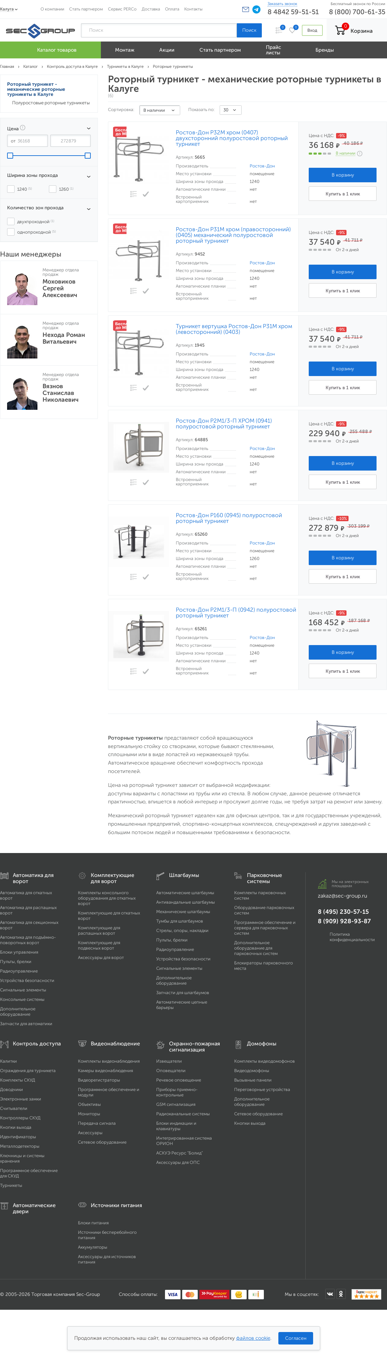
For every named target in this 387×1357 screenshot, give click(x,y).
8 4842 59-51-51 (293, 12)
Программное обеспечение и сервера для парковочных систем (265, 928)
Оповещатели (171, 1070)
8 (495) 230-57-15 (343, 911)
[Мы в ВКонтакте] (330, 1294)
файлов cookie (253, 1338)
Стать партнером (86, 8)
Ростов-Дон (262, 165)
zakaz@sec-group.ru (342, 896)
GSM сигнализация (175, 1104)
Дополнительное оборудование (17, 1011)
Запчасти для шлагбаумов (182, 992)
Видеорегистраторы (99, 1080)
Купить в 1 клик (343, 194)
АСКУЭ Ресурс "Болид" (179, 1152)
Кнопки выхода (15, 1127)
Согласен (295, 1338)
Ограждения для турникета (28, 1070)
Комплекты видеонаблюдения (109, 1061)
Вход (312, 30)
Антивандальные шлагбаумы (185, 902)
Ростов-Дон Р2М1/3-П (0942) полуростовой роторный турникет (236, 612)
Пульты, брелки (15, 961)
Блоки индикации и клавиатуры (176, 1126)
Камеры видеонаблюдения (105, 1070)
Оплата (172, 8)
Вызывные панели (253, 1080)
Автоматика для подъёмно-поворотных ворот (28, 940)
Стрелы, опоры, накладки (182, 930)
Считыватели (13, 1108)
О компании (52, 8)
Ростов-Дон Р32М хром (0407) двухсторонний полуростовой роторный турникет (232, 138)
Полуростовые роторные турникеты (51, 103)
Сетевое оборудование (102, 1142)
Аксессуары (90, 1132)
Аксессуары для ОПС (178, 1162)
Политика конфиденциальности (352, 937)
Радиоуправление (19, 971)
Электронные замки (20, 1098)
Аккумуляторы (92, 1247)
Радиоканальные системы (183, 1113)
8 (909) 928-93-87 (344, 921)
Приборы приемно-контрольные (177, 1092)
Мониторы (89, 1113)
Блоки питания (93, 1222)
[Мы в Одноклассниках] (341, 1294)
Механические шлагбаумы (183, 911)
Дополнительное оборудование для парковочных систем (256, 948)
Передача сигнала (97, 1123)
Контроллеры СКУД (20, 1117)
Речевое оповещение (178, 1080)
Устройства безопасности (27, 980)
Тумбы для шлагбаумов (179, 921)
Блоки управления (19, 952)
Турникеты (11, 1185)
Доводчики (11, 1089)
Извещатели (169, 1061)
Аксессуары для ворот (101, 957)
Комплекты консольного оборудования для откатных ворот (107, 898)
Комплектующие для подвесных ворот (99, 945)
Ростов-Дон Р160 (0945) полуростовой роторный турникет (229, 518)
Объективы (89, 1104)
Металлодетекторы (19, 1146)
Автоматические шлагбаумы (185, 892)
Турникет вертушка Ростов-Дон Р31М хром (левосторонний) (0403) (234, 329)
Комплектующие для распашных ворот (99, 930)
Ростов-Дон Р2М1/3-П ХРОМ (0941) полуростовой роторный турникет (224, 423)
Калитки (8, 1061)
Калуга (7, 8)
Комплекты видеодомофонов (264, 1061)
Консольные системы (22, 999)
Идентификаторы (18, 1136)
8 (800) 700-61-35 (357, 12)
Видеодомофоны (251, 1070)
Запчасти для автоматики (26, 1023)
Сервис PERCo (122, 8)
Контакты (193, 8)
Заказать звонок (282, 3)
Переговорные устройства (262, 1089)
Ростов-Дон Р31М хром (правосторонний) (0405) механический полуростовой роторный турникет (233, 235)
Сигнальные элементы (23, 989)
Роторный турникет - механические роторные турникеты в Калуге (36, 89)
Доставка (151, 8)
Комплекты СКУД (17, 1080)
